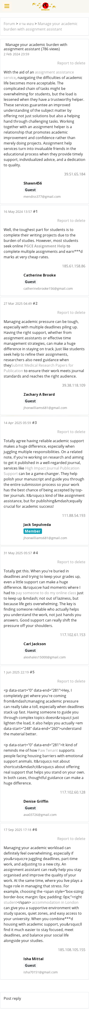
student (10, 902)
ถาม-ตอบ (26, 23)
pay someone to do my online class (46, 592)
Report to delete (71, 63)
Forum (9, 23)
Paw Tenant (48, 750)
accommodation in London (55, 902)
